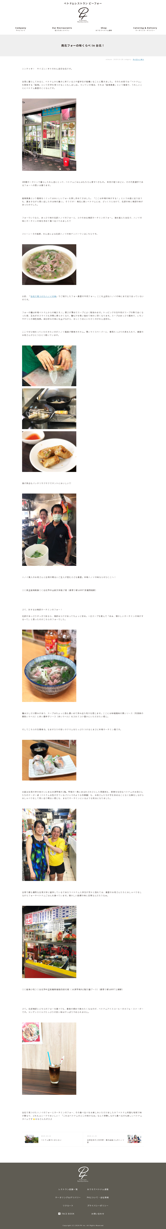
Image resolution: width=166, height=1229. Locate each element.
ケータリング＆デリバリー (68, 1197)
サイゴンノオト (138, 59)
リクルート (68, 1205)
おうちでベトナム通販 (98, 1189)
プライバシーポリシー (98, 1205)
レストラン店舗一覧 (68, 1189)
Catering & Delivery (145, 27)
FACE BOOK (68, 1213)
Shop (104, 27)
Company (20, 27)
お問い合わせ (97, 1213)
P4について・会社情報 (98, 1197)
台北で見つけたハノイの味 (43, 296)
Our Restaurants (62, 27)
